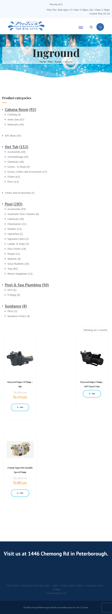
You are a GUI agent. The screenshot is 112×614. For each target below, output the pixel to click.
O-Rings (11, 295)
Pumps (58, 61)
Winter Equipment (17, 273)
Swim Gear (13, 119)
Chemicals (13, 161)
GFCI (10, 290)
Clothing (12, 114)
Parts (10, 181)
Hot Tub (11, 147)
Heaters (11, 229)
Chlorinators (14, 224)
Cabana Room (16, 109)
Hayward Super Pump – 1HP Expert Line (92, 384)
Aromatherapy (15, 156)
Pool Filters (14, 248)
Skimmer (12, 258)
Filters (11, 176)
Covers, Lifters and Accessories (24, 171)
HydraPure (13, 234)
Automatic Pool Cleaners (21, 214)
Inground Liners (16, 239)
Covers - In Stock (16, 166)
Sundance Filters (16, 316)
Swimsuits (13, 124)
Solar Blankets (15, 263)
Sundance (13, 306)
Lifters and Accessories (18, 192)
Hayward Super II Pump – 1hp (20, 384)
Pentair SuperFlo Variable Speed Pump (20, 470)
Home (43, 61)
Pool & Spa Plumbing (23, 285)
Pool (50, 61)
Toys (10, 268)
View (20, 407)
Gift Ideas (10, 135)
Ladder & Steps (16, 243)
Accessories (13, 151)
